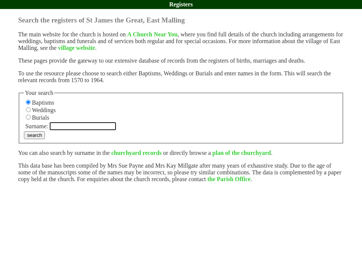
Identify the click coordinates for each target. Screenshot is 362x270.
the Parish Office (229, 179)
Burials (40, 117)
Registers (181, 4)
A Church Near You (152, 34)
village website (76, 48)
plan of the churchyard (241, 153)
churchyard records (136, 153)
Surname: (36, 126)
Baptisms (43, 102)
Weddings (44, 110)
